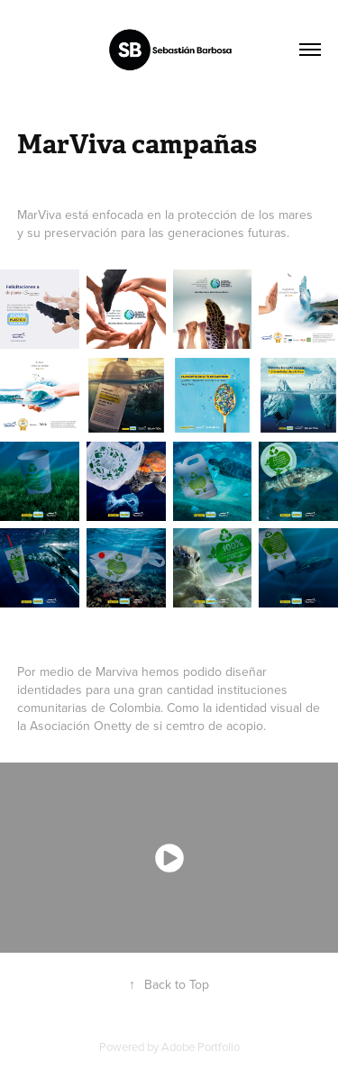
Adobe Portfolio (200, 1046)
